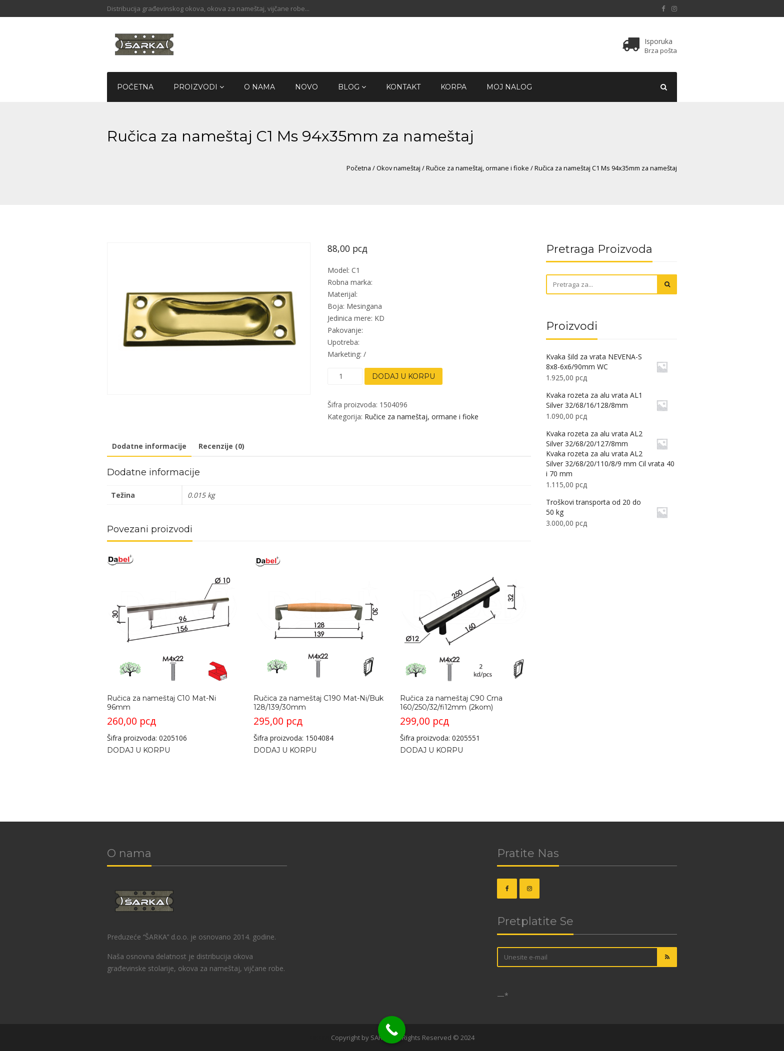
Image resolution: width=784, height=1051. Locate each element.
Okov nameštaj (398, 167)
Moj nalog (509, 86)
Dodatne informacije (149, 446)
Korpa (453, 86)
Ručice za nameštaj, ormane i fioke (477, 167)
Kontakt (403, 86)
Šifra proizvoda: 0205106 (172, 648)
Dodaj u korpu (403, 376)
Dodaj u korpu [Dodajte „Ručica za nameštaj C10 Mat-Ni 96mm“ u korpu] (138, 750)
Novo (306, 86)
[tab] (149, 447)
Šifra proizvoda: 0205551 (465, 648)
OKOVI (320, 1037)
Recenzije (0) (221, 446)
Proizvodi (199, 86)
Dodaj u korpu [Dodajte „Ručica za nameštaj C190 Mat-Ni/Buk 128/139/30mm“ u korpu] (285, 750)
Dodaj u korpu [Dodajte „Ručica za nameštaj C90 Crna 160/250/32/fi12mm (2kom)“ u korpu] (431, 750)
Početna (135, 86)
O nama (259, 86)
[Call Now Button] (392, 1030)
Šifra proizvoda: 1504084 (319, 648)
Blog (352, 86)
